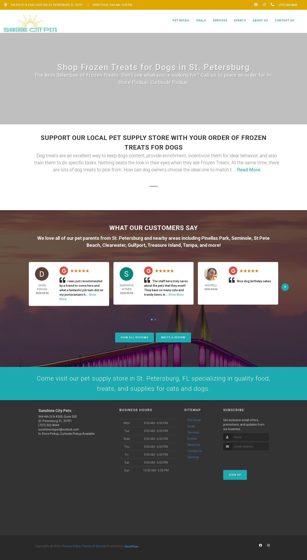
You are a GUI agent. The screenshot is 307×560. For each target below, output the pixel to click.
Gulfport (136, 245)
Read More (248, 169)
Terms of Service (94, 546)
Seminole (241, 238)
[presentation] (246, 458)
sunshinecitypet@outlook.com (58, 429)
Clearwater (113, 245)
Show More (176, 294)
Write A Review (173, 337)
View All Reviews (134, 337)
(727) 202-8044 (48, 425)
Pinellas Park (215, 238)
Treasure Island (164, 245)
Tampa (190, 245)
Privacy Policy (71, 546)
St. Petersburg (127, 238)
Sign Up (235, 474)
